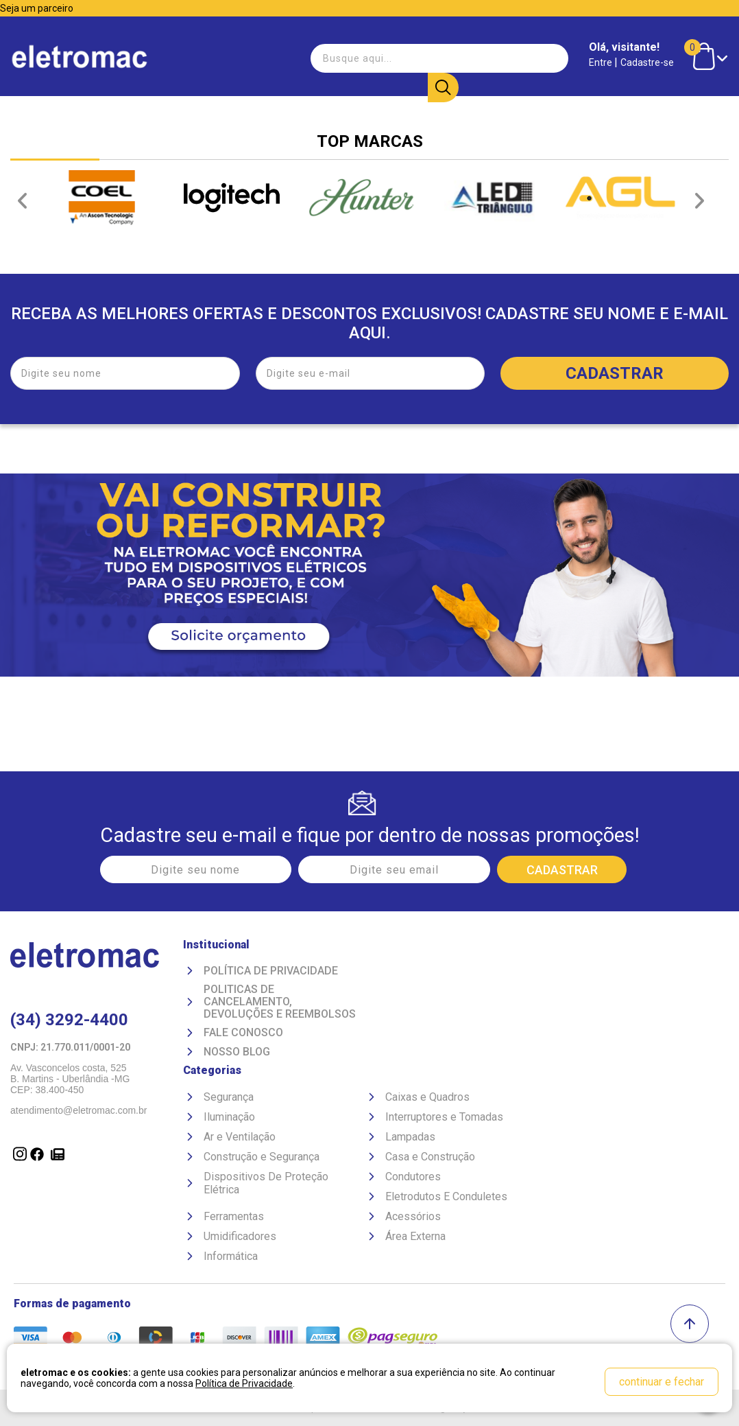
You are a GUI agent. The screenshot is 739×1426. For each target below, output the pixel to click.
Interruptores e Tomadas (444, 1116)
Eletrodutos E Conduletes (446, 1195)
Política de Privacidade (271, 970)
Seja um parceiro (36, 8)
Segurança (229, 1096)
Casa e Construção (430, 1155)
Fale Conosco (243, 1032)
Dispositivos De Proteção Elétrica (266, 1182)
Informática (231, 1255)
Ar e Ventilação (240, 1136)
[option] (102, 197)
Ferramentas (234, 1215)
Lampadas (410, 1136)
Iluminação (229, 1116)
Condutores (413, 1175)
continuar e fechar (661, 1381)
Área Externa (415, 1235)
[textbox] (382, 57)
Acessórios (413, 1215)
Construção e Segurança (261, 1155)
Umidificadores (240, 1235)
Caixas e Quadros (427, 1096)
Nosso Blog (237, 1051)
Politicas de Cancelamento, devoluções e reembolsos (280, 1001)
